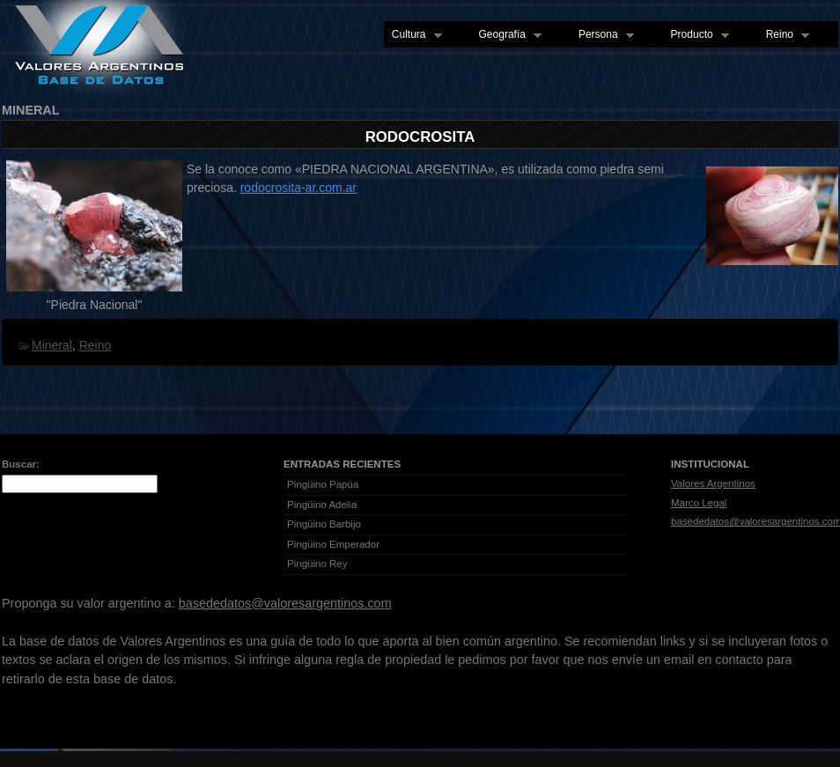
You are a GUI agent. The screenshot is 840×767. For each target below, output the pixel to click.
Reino (783, 35)
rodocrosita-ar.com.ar (298, 188)
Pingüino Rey (317, 563)
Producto (696, 35)
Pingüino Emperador (333, 544)
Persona (602, 35)
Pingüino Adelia (322, 504)
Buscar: (21, 464)
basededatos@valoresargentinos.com (285, 603)
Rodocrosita (420, 137)
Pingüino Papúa (322, 484)
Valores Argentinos (713, 483)
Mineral (52, 345)
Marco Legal (698, 503)
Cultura (413, 35)
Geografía (506, 35)
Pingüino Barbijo (324, 524)
